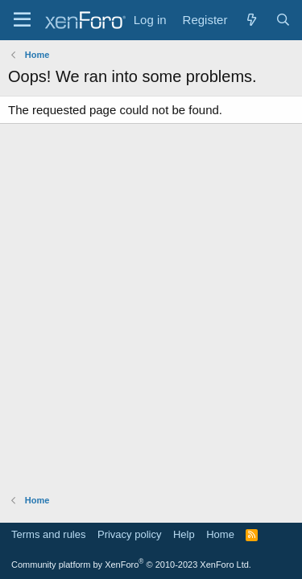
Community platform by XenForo (131, 564)
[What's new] (251, 20)
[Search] (283, 20)
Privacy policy (129, 534)
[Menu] (22, 20)
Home (220, 534)
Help (184, 534)
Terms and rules (48, 534)
